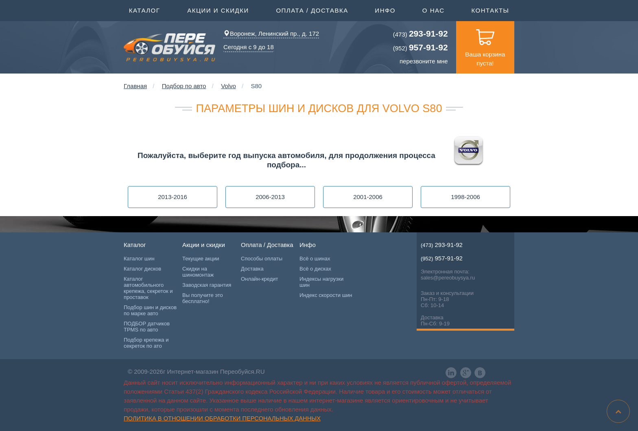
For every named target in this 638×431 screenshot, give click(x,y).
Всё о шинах (314, 259)
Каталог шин (139, 259)
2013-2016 (172, 196)
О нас (433, 10)
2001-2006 (367, 196)
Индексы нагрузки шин (321, 282)
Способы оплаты (261, 259)
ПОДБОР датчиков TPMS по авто (147, 327)
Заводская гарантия (206, 285)
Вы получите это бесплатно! (202, 298)
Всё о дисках (315, 269)
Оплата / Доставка (312, 10)
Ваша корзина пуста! (485, 44)
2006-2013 (270, 196)
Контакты (490, 10)
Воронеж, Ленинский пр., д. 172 (271, 33)
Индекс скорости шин (325, 295)
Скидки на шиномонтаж (198, 272)
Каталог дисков (142, 269)
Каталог (144, 10)
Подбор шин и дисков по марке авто (150, 310)
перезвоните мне (424, 61)
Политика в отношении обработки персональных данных (222, 418)
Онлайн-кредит (259, 279)
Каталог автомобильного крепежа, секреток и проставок (148, 288)
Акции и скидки (218, 10)
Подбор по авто (184, 85)
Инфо (385, 10)
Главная (135, 85)
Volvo (228, 85)
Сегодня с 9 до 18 (248, 46)
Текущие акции (200, 259)
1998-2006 (465, 196)
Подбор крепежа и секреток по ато (146, 343)
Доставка (252, 269)
